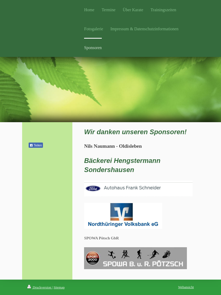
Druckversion (39, 287)
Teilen (36, 145)
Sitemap (59, 287)
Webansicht (186, 287)
